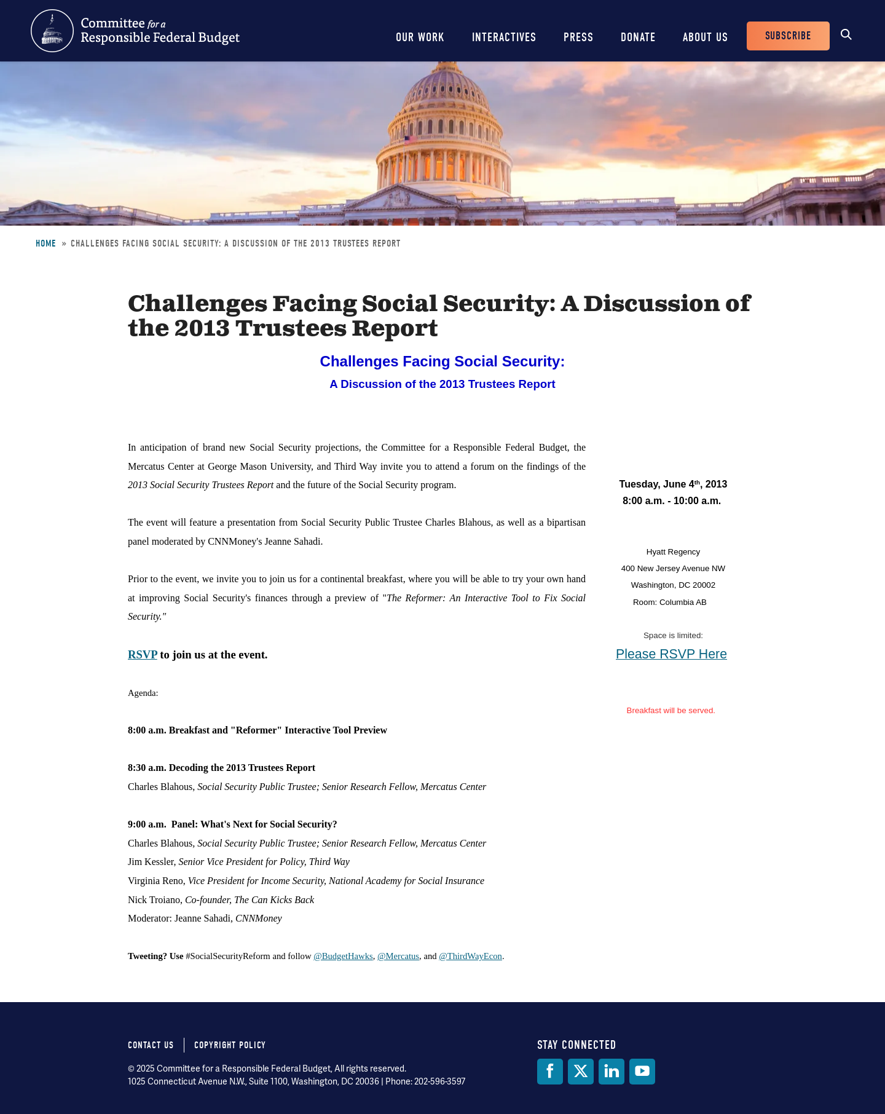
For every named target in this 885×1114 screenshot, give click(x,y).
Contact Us (151, 1045)
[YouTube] (642, 1071)
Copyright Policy (230, 1045)
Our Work (420, 37)
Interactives (504, 37)
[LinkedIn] (611, 1071)
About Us (705, 37)
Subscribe (788, 36)
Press (579, 37)
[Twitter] (581, 1071)
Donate (638, 37)
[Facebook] (550, 1071)
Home (46, 243)
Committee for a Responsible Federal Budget (135, 30)
